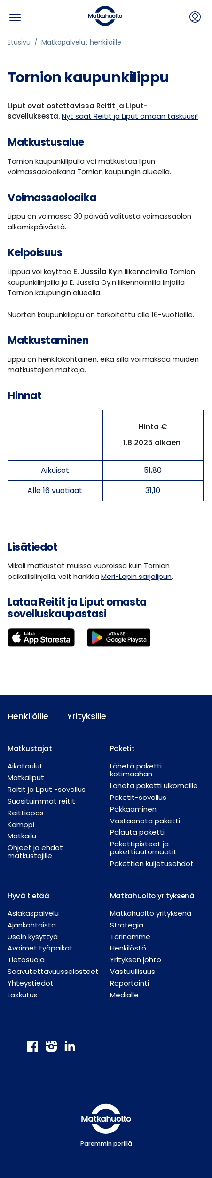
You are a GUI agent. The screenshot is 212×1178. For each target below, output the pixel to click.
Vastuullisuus (132, 971)
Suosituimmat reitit (41, 801)
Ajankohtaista (32, 925)
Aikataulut (25, 766)
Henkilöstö (128, 948)
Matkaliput (26, 778)
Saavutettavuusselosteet (53, 971)
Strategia (126, 925)
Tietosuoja (26, 960)
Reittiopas (26, 813)
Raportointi (129, 983)
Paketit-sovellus (138, 797)
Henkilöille (28, 716)
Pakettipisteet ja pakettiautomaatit (143, 848)
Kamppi (21, 824)
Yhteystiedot (31, 983)
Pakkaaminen (133, 809)
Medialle (124, 995)
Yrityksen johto (135, 960)
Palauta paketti (137, 832)
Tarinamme (130, 937)
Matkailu (22, 836)
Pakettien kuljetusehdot (152, 863)
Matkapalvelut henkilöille (81, 42)
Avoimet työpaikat (40, 948)
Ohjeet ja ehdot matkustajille (35, 851)
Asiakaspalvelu (33, 913)
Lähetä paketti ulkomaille (154, 785)
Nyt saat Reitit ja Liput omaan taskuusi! (130, 116)
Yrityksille (86, 716)
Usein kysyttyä (33, 937)
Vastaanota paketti (145, 821)
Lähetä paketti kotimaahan (136, 770)
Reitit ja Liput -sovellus (47, 789)
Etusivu (19, 42)
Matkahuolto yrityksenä (150, 913)
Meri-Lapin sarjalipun (136, 576)
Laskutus (23, 995)
